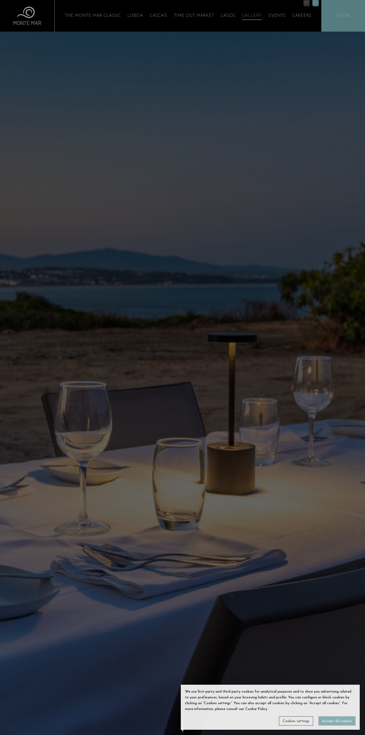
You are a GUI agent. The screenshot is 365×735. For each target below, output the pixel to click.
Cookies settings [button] (296, 721)
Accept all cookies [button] (337, 721)
